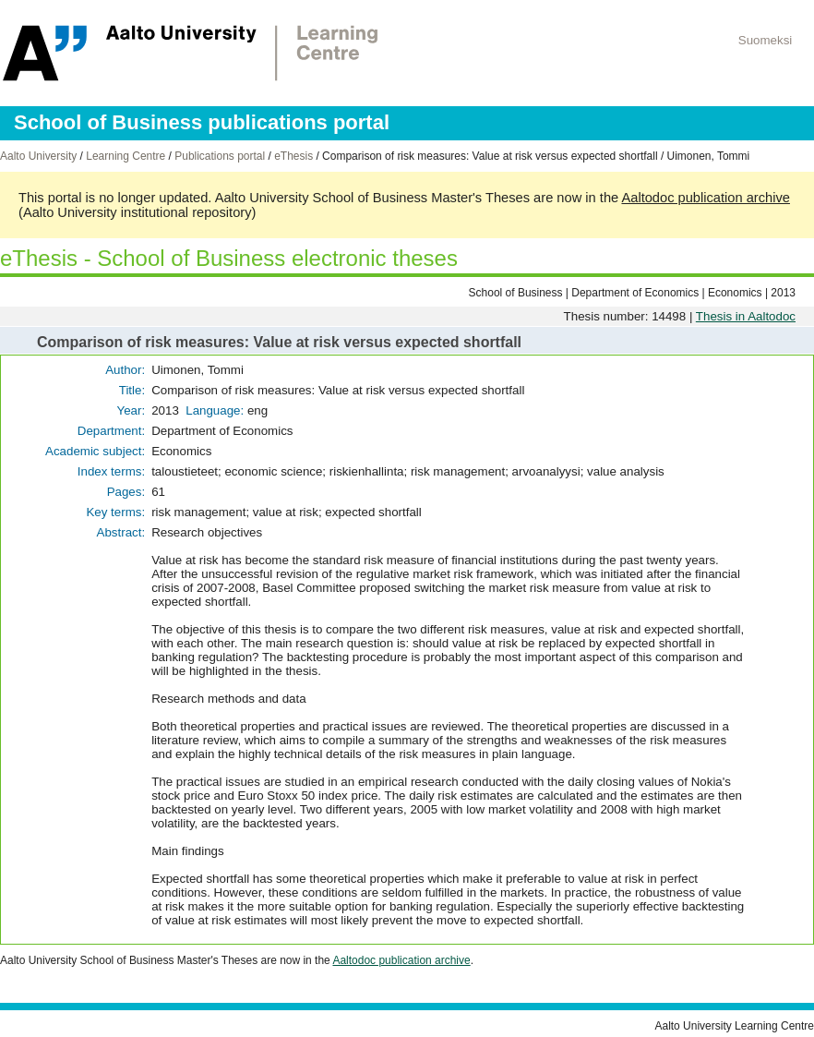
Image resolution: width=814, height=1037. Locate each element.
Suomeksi (765, 40)
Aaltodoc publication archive (705, 197)
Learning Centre (125, 156)
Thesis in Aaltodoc (746, 316)
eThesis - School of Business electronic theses (229, 258)
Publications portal (219, 156)
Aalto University (38, 156)
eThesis (293, 156)
